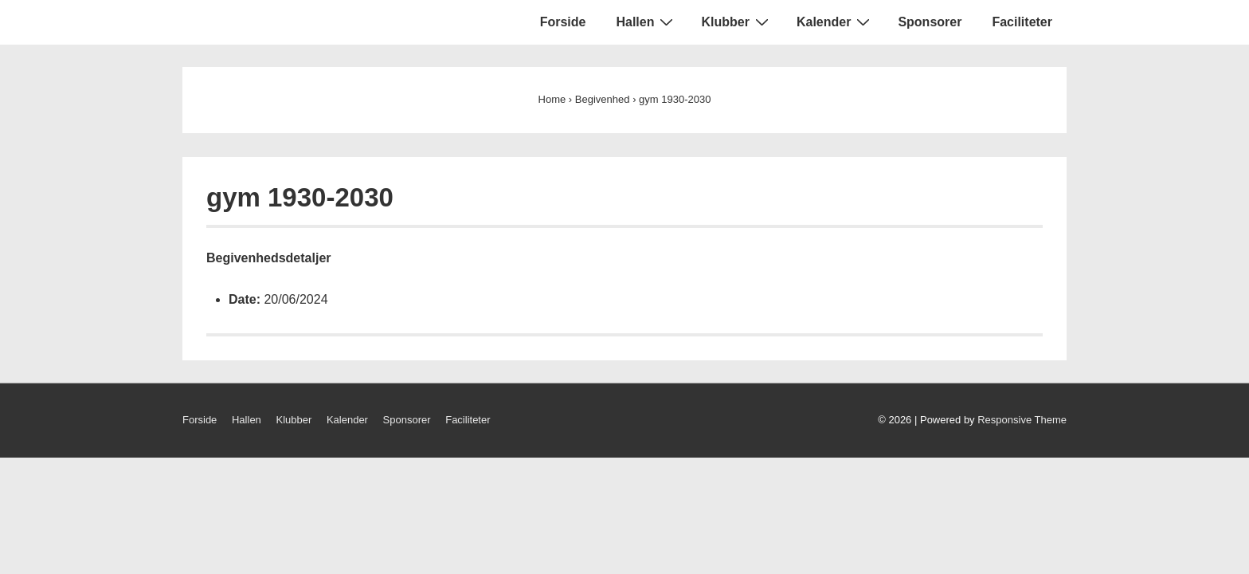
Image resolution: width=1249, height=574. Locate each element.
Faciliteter (1022, 22)
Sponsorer (929, 22)
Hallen (646, 21)
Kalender (835, 21)
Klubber (736, 21)
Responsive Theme (1022, 420)
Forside (563, 22)
